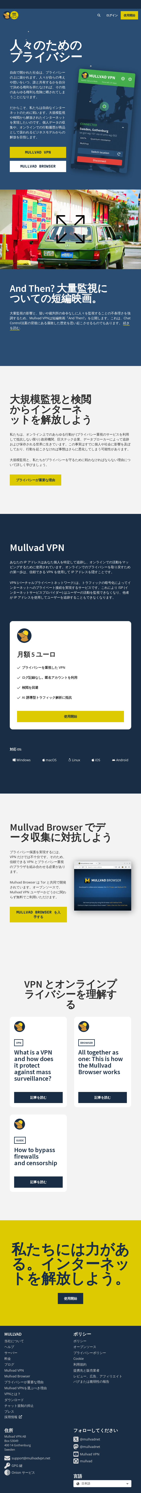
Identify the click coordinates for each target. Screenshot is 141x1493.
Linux (74, 760)
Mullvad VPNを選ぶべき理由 (25, 1388)
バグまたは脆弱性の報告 (91, 1381)
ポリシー (79, 1341)
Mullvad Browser (38, 166)
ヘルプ (9, 1347)
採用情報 (13, 1417)
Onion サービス (19, 1472)
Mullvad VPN (38, 152)
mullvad (82, 1461)
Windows (21, 760)
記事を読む (38, 1097)
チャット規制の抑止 (19, 1405)
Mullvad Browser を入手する (38, 914)
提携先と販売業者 (86, 1370)
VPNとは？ (12, 1394)
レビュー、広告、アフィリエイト (97, 1376)
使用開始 (129, 15)
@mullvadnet (86, 1439)
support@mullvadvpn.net (27, 1458)
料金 (7, 1358)
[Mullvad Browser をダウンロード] (102, 886)
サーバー (10, 1353)
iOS (96, 760)
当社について (14, 1341)
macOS (49, 760)
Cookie (78, 1358)
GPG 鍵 (13, 1465)
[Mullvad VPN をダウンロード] (103, 121)
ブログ (9, 1364)
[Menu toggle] (14, 15)
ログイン (112, 15)
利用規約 (79, 1364)
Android (120, 760)
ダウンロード (14, 1400)
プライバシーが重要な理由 (35, 480)
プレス (9, 1411)
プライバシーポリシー (89, 1353)
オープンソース (84, 1347)
